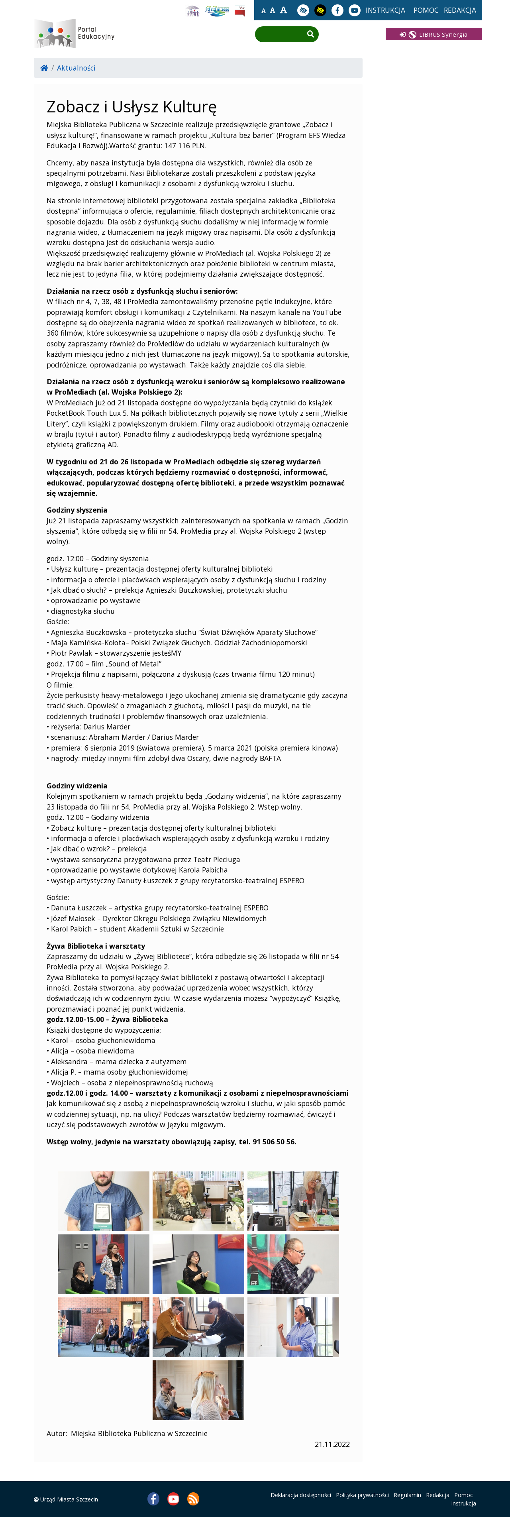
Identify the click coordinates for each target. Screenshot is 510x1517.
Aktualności (76, 68)
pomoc (426, 10)
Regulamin (407, 1495)
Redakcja (437, 1495)
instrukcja (385, 10)
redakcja (460, 10)
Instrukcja (463, 1503)
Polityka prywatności (362, 1495)
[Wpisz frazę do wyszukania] (281, 34)
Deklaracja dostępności (301, 1495)
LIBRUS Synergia (433, 34)
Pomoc (463, 1495)
